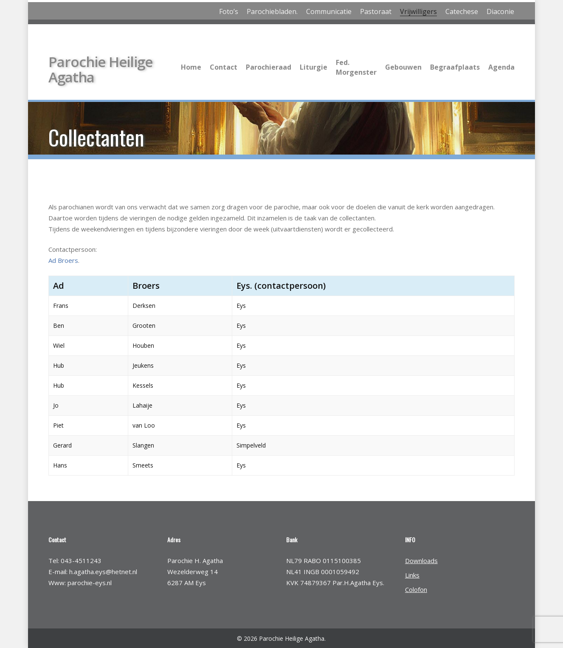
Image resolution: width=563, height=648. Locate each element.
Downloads (421, 560)
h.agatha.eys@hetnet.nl (103, 571)
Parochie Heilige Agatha (100, 69)
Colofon (416, 589)
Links (412, 575)
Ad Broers (63, 260)
